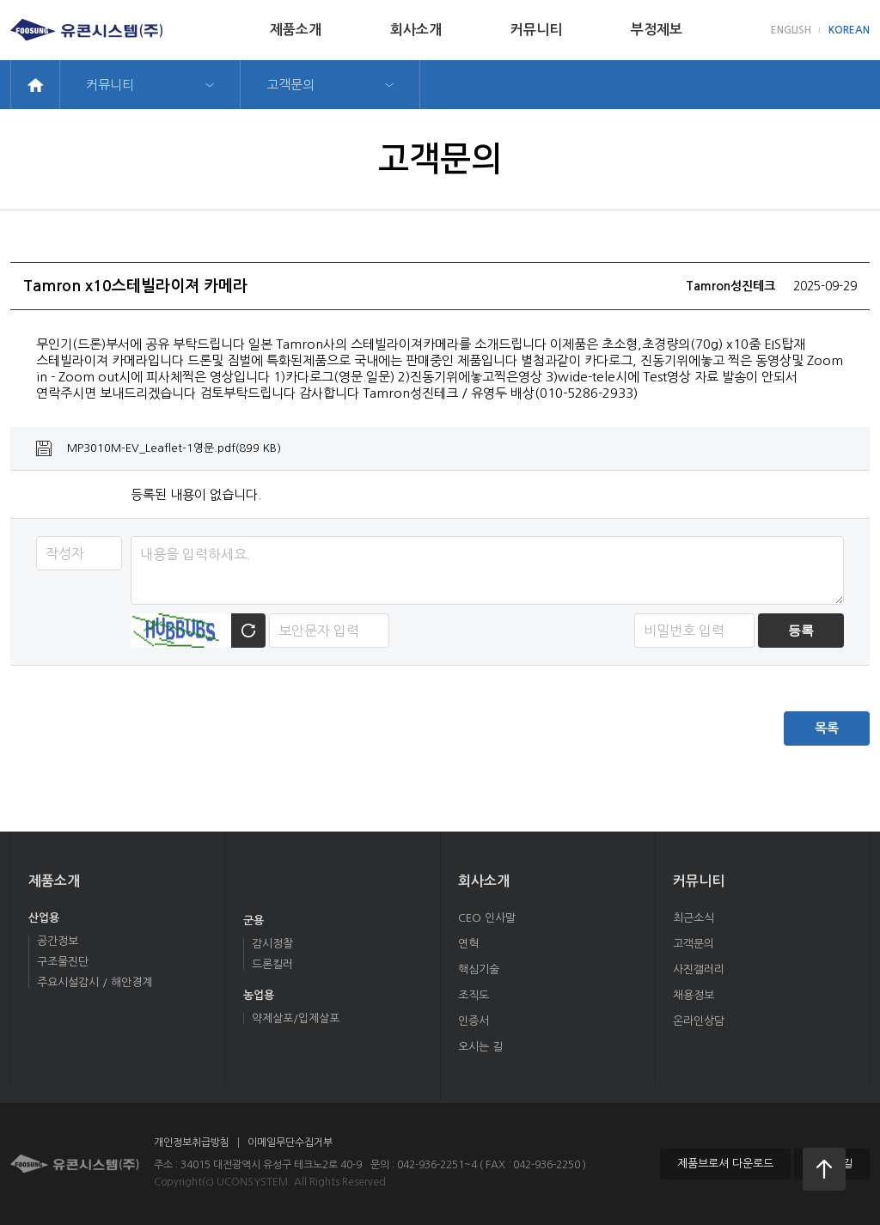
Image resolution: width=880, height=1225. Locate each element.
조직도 (473, 995)
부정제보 (656, 29)
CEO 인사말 (487, 917)
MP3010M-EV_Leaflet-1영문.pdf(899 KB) (174, 448)
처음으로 (824, 1169)
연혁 (468, 943)
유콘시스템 (74, 1164)
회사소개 (416, 29)
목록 (827, 728)
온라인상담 (698, 1021)
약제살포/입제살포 (295, 1018)
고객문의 (290, 84)
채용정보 (693, 995)
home (35, 84)
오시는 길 (480, 1046)
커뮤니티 (536, 29)
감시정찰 (272, 943)
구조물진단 (63, 961)
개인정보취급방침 (191, 1142)
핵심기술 (478, 969)
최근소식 (693, 917)
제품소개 (295, 29)
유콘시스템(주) (86, 30)
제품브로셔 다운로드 (725, 1163)
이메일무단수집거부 (290, 1142)
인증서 (473, 1021)
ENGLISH (791, 30)
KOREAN (849, 30)
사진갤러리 (698, 969)
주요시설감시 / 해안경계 (94, 982)
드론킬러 (272, 964)
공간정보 (57, 941)
